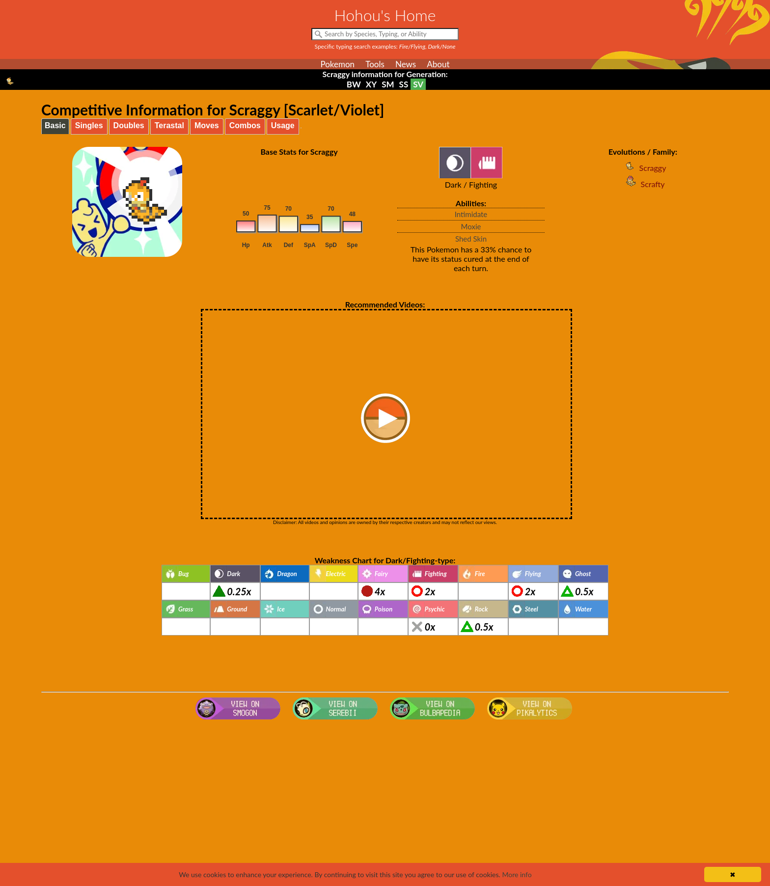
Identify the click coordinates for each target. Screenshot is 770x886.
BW (354, 84)
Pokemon (337, 64)
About (438, 64)
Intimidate (471, 214)
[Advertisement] (385, 802)
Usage (283, 125)
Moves (206, 125)
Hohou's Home (385, 15)
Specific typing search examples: (385, 46)
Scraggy (643, 167)
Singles (89, 125)
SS (404, 84)
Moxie (471, 226)
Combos (245, 125)
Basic (55, 125)
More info (516, 874)
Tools (375, 64)
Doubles (128, 125)
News (405, 64)
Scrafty (643, 184)
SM (388, 84)
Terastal (169, 125)
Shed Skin (471, 238)
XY (371, 84)
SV (418, 84)
